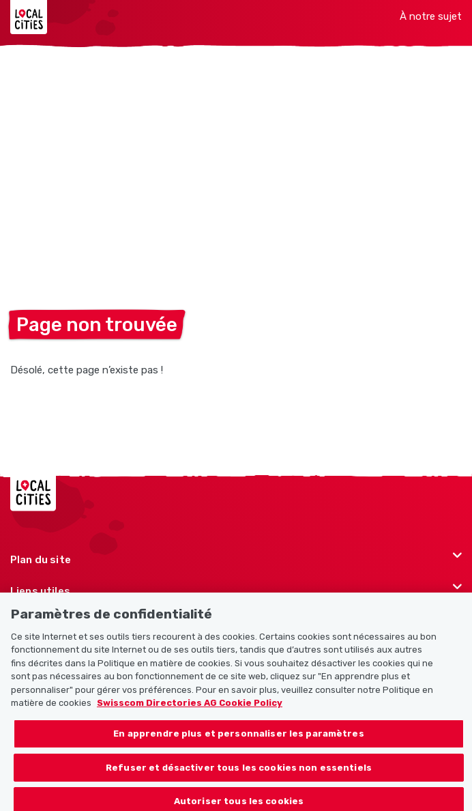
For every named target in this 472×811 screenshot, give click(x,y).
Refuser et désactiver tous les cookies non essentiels (239, 772)
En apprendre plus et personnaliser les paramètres (238, 738)
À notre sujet (431, 16)
